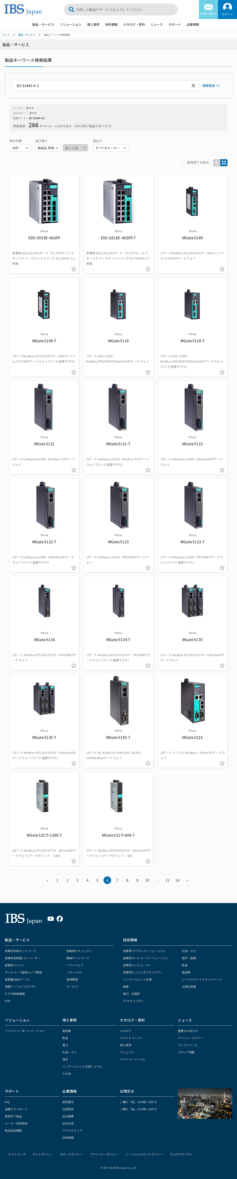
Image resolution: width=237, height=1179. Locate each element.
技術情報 (111, 24)
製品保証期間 (13, 1130)
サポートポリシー (71, 1154)
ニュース (157, 24)
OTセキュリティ (133, 1001)
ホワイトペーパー (131, 1038)
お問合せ (127, 1091)
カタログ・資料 (134, 24)
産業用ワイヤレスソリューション (144, 951)
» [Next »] (187, 880)
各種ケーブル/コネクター (21, 986)
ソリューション (70, 24)
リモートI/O (74, 972)
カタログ (125, 1031)
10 (147, 880)
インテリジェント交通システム (82, 1066)
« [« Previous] (47, 880)
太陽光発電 (189, 986)
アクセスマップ (72, 1130)
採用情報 (68, 1137)
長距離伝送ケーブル (17, 979)
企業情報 (193, 24)
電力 (65, 1045)
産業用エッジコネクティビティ (143, 972)
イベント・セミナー (190, 1038)
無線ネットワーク (77, 958)
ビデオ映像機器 (15, 994)
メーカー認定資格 (16, 1123)
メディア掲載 (186, 1052)
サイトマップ (16, 1154)
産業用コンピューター (137, 965)
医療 (126, 986)
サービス (72, 986)
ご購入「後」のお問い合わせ (138, 1109)
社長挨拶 (68, 1109)
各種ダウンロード (16, 1109)
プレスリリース (188, 1045)
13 (167, 880)
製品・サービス (43, 24)
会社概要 (68, 1116)
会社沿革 (68, 1123)
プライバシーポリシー (104, 1154)
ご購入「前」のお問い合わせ (138, 1102)
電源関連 (72, 979)
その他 (66, 1073)
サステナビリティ (181, 1154)
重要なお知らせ (188, 1031)
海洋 (65, 1059)
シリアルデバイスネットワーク (202, 979)
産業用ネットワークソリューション (146, 958)
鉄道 (185, 965)
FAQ (7, 1102)
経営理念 (68, 1102)
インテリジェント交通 (137, 979)
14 (177, 880)
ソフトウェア (75, 965)
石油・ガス (189, 951)
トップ (6, 34)
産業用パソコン (15, 965)
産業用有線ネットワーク (20, 951)
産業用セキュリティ (79, 951)
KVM (7, 1001)
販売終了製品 (13, 1116)
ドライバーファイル (132, 1059)
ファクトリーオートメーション (25, 1031)
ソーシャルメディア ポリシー (144, 1154)
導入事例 (93, 24)
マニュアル (127, 1052)
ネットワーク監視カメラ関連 (23, 972)
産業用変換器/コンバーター (22, 958)
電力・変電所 (131, 994)
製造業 (186, 972)
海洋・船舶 (189, 958)
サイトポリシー (43, 1154)
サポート (174, 24)
